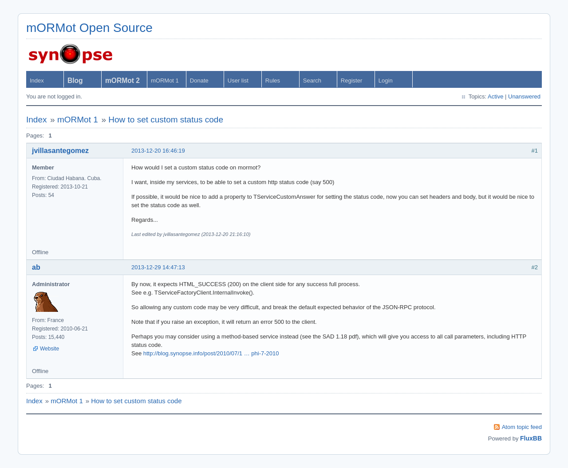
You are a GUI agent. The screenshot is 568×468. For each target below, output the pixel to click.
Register (351, 80)
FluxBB (531, 438)
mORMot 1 (165, 80)
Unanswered (524, 96)
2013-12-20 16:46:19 (158, 150)
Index (37, 80)
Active (495, 96)
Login (386, 80)
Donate (199, 80)
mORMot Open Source (89, 28)
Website (49, 349)
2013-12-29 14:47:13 (158, 267)
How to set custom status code (165, 119)
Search (312, 80)
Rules (272, 80)
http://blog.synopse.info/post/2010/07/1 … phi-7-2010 (211, 353)
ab (36, 267)
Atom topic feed (522, 427)
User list (238, 80)
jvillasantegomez (60, 150)
